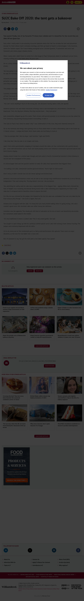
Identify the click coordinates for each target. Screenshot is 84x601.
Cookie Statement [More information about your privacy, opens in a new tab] (51, 90)
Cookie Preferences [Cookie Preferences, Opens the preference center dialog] (33, 95)
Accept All (48, 95)
